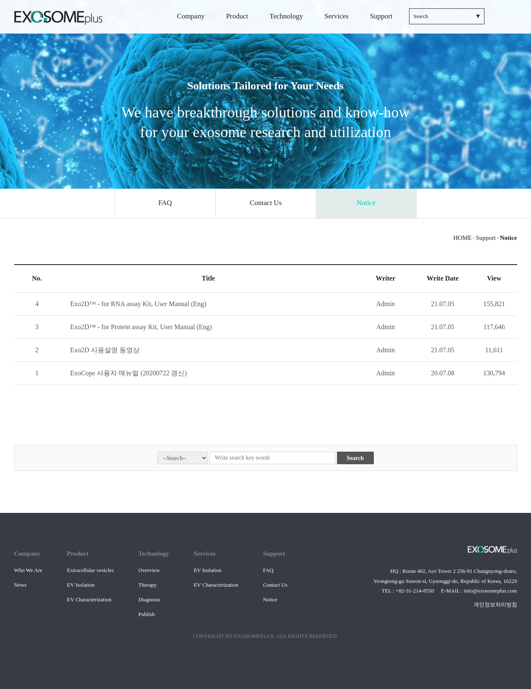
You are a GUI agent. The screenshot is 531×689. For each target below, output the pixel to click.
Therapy (147, 585)
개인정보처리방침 (495, 604)
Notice (270, 599)
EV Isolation (81, 585)
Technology (286, 16)
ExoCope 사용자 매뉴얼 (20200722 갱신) (128, 373)
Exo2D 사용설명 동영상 (105, 350)
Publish (146, 614)
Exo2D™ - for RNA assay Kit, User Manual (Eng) (138, 303)
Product (237, 16)
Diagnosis (149, 599)
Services (336, 16)
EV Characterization (89, 599)
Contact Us (275, 585)
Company (191, 16)
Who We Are (28, 570)
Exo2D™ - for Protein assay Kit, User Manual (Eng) (141, 326)
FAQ (268, 570)
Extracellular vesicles (90, 570)
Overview (149, 570)
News (20, 585)
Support (381, 16)
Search (355, 458)
